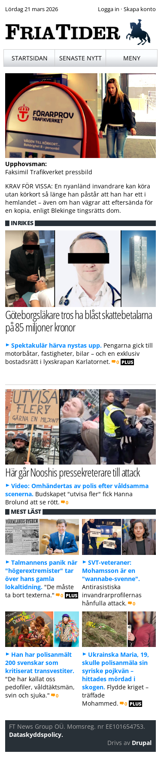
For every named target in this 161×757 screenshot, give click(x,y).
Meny (131, 58)
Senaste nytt (80, 58)
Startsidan (30, 58)
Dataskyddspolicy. (36, 734)
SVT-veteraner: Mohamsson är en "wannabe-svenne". (111, 570)
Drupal (142, 743)
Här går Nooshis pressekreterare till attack (72, 472)
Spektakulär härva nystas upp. (56, 345)
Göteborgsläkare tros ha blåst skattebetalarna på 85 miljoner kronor (78, 321)
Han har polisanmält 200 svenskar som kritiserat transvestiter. (39, 662)
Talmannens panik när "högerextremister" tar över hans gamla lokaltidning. (41, 574)
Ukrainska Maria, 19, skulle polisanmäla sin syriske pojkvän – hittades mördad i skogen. (115, 670)
